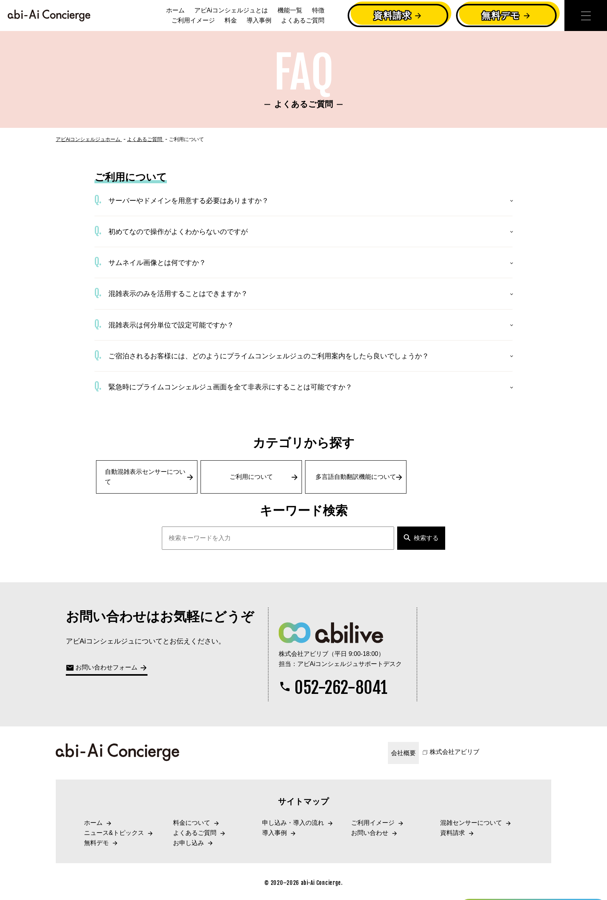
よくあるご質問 (302, 20)
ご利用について (264, 477)
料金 (231, 20)
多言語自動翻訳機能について (359, 477)
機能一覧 (290, 10)
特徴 (318, 10)
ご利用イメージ (193, 20)
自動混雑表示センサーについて (149, 476)
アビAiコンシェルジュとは (231, 10)
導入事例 (259, 20)
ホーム (175, 10)
